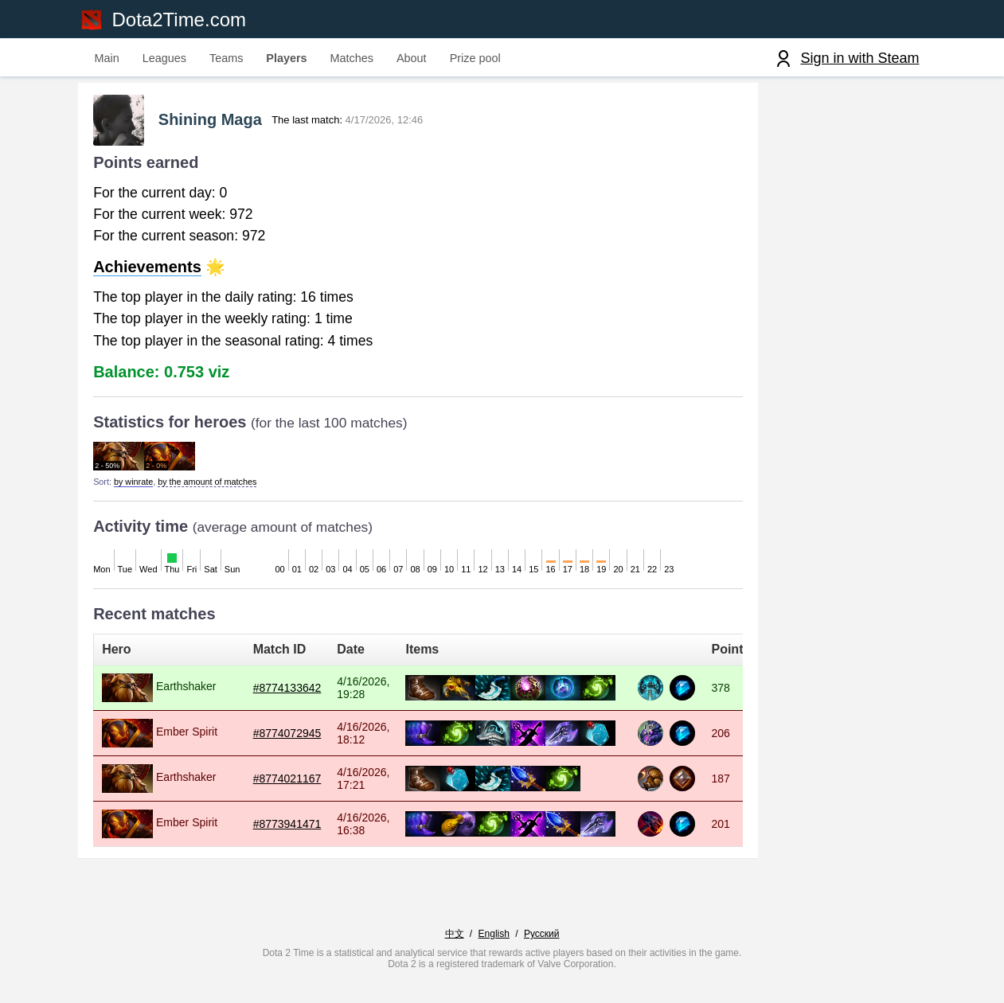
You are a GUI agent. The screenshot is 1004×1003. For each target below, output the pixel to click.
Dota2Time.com (182, 19)
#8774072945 (317, 737)
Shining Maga (223, 124)
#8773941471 (317, 828)
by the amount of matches (215, 485)
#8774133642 (317, 691)
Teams (226, 58)
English (494, 952)
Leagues (164, 58)
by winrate (140, 485)
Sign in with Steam (859, 58)
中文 (454, 952)
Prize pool (475, 58)
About (412, 58)
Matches (351, 58)
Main (107, 58)
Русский (542, 952)
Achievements (155, 271)
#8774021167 (317, 782)
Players (286, 58)
